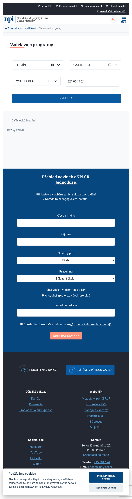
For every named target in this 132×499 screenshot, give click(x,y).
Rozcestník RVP (96, 404)
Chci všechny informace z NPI (66, 289)
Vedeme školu (96, 416)
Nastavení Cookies (106, 487)
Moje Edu (96, 427)
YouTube (36, 452)
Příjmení (66, 234)
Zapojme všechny (96, 410)
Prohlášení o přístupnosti (36, 410)
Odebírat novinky (66, 335)
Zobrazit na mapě (97, 455)
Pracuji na (66, 271)
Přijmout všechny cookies (106, 477)
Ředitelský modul (68, 6)
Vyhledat (67, 98)
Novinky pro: (66, 253)
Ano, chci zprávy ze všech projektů (66, 295)
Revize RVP (46, 6)
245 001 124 (102, 462)
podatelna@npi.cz (101, 467)
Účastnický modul (93, 6)
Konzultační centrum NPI (113, 11)
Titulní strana (15, 28)
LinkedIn (36, 458)
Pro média (36, 404)
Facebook (35, 446)
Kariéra (35, 398)
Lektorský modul (117, 6)
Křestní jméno (66, 215)
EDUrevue (96, 421)
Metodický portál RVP (96, 398)
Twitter (35, 464)
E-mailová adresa (65, 305)
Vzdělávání (30, 28)
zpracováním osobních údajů (92, 324)
